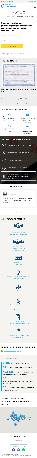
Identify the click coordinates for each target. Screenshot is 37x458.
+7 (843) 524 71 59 (18, 12)
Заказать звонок (18, 440)
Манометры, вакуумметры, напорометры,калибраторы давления (18, 274)
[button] (22, 418)
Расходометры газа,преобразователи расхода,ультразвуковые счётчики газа (18, 229)
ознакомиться (25, 54)
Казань (11, 1)
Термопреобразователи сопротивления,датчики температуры (18, 333)
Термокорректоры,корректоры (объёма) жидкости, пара (18, 319)
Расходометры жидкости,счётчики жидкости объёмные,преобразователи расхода (18, 245)
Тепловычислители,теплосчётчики (18, 260)
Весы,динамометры (18, 288)
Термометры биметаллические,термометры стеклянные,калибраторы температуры (18, 304)
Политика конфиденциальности (18, 444)
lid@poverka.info (32, 1)
